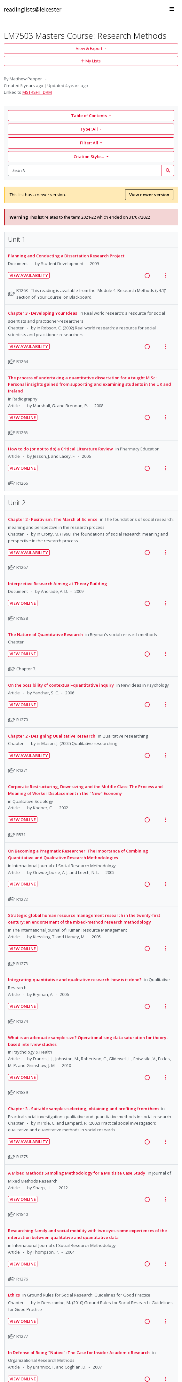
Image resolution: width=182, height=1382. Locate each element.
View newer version (149, 195)
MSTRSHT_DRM (37, 92)
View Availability (29, 275)
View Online (23, 417)
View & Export (89, 48)
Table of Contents (89, 115)
